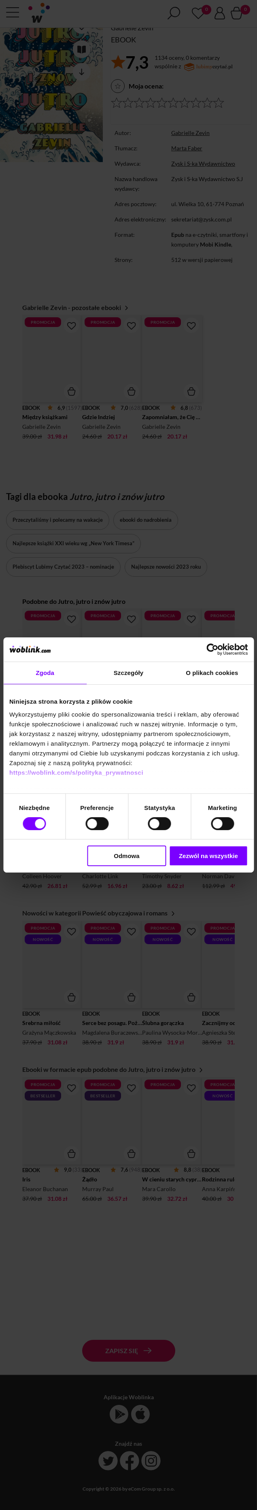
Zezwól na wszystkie (208, 855)
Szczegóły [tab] (128, 672)
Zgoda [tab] (45, 672)
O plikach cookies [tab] (212, 672)
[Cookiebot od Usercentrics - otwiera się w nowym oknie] (212, 649)
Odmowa (126, 855)
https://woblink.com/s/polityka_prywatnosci (76, 772)
